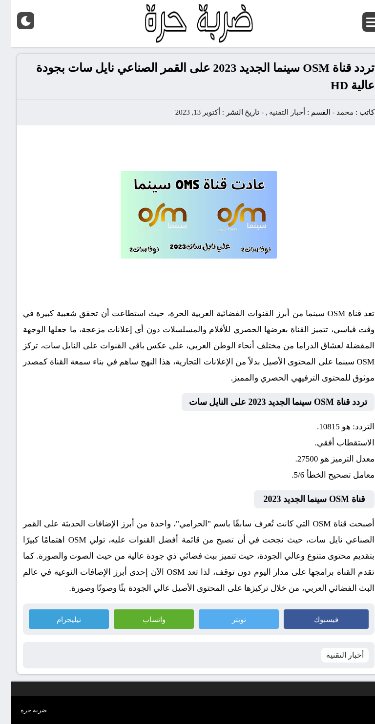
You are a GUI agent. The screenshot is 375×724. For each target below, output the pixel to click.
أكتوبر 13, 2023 (186, 112)
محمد (333, 112)
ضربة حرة (22, 710)
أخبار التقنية (276, 112)
